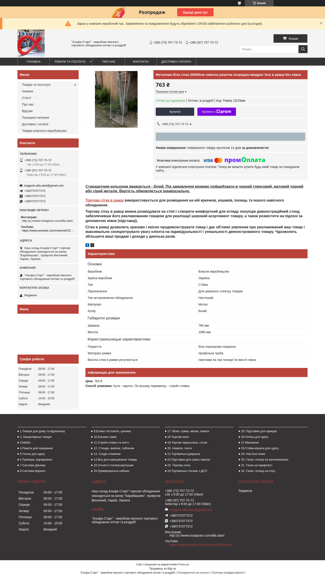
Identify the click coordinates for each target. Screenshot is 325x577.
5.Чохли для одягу (32, 454)
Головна (34, 61)
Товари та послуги (69, 61)
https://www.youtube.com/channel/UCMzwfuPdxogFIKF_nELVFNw (48, 230)
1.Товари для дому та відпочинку (42, 431)
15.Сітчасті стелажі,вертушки (113, 465)
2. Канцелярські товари (35, 437)
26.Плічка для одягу (254, 437)
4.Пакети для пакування (36, 448)
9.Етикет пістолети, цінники (112, 431)
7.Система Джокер (32, 465)
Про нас (109, 61)
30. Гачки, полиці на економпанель (265, 459)
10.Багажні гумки (105, 437)
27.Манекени (250, 442)
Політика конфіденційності (228, 572)
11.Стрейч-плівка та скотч (111, 442)
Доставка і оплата (176, 61)
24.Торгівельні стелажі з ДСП (187, 471)
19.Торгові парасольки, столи (187, 442)
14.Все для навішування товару (115, 459)
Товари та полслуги (36, 84)
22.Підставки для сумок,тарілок (188, 459)
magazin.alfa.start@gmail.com (44, 185)
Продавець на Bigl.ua (162, 568)
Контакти (140, 61)
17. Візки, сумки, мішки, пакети (188, 431)
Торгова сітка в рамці (104, 200)
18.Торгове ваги (178, 437)
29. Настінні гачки (253, 454)
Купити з (216, 112)
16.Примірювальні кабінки (111, 471)
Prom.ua (184, 564)
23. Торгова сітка (178, 465)
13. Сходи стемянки (107, 454)
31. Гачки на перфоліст (256, 465)
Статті (26, 98)
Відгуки (27, 111)
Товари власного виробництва (44, 131)
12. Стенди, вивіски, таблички (114, 448)
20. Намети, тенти (179, 448)
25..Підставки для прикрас (259, 431)
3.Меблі (25, 442)
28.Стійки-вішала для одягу (260, 448)
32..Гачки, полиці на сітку (258, 471)
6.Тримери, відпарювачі (36, 459)
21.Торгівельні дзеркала (183, 454)
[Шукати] (303, 49)
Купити (175, 111)
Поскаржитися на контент (193, 572)
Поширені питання (35, 117)
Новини (27, 91)
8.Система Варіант (33, 471)
